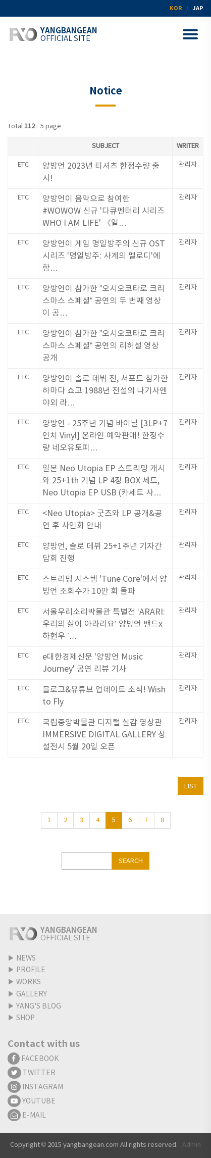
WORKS (28, 982)
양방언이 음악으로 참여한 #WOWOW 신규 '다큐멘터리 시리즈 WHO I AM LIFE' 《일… (103, 211)
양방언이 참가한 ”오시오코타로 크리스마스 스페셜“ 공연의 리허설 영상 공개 (103, 346)
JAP (197, 8)
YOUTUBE (32, 1101)
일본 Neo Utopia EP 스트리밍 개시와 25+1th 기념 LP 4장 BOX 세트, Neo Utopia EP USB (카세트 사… (103, 480)
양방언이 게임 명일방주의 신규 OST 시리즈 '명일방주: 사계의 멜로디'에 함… (103, 256)
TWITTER (32, 1073)
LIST (190, 786)
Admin (191, 1145)
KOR (176, 8)
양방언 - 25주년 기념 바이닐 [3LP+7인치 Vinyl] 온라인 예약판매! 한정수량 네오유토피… (105, 435)
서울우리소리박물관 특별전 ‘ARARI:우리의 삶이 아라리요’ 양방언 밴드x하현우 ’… (103, 624)
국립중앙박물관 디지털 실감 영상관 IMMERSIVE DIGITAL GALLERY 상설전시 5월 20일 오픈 (104, 734)
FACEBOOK (33, 1059)
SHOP (25, 1018)
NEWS (26, 958)
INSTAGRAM (35, 1087)
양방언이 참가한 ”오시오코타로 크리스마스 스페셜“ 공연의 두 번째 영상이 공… (103, 301)
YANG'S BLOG (38, 1006)
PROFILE (30, 970)
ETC (23, 165)
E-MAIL (27, 1116)
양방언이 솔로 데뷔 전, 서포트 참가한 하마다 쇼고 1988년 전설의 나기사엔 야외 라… (105, 391)
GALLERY (31, 994)
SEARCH (131, 861)
